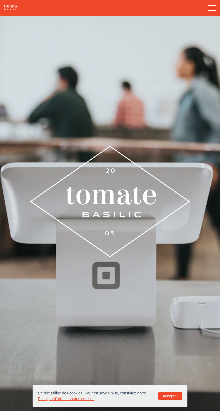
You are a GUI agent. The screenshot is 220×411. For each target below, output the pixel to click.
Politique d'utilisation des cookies (66, 399)
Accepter (170, 396)
